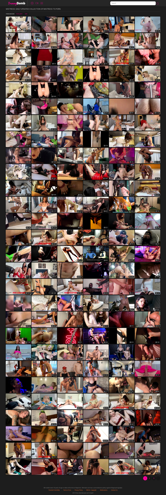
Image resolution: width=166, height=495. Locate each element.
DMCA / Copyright (91, 490)
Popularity (19, 14)
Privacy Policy (79, 490)
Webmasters (103, 490)
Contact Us (114, 490)
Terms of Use (67, 490)
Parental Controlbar (54, 490)
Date (26, 14)
